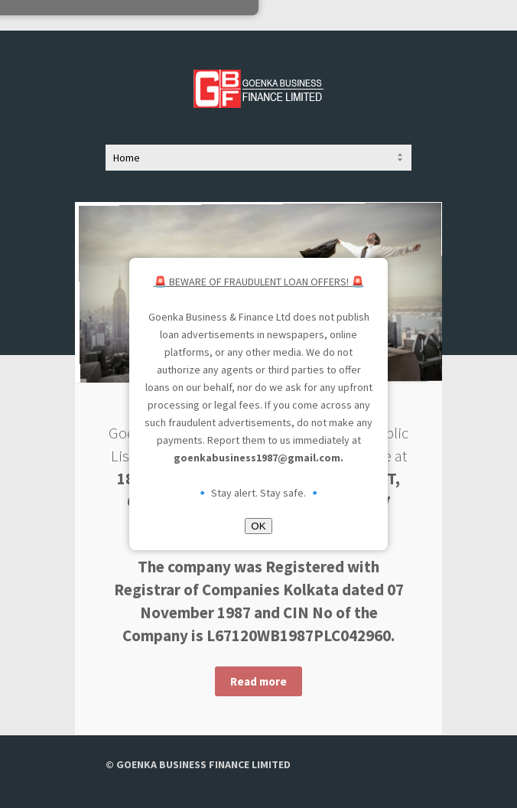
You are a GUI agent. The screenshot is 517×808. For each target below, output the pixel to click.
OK (258, 526)
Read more (258, 681)
